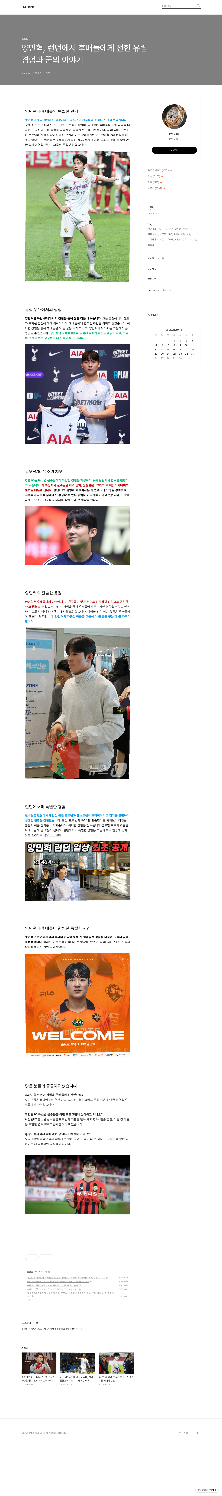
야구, (160, 228)
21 (168, 354)
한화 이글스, (153, 234)
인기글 (161, 257)
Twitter (167, 290)
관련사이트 (183, 1482)
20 (162, 354)
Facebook (153, 290)
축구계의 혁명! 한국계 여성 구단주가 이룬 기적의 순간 (52, 1334)
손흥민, (186, 228)
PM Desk (27, 7)
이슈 (155, 176)
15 (174, 349)
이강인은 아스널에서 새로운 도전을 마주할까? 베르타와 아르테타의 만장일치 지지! (66, 1327)
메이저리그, (153, 239)
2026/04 (174, 329)
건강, (193, 228)
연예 (155, 182)
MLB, (176, 234)
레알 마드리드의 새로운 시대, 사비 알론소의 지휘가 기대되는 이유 (58, 1330)
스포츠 (30, 1320)
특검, (171, 228)
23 (180, 354)
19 (156, 354)
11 (192, 345)
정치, (188, 234)
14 (168, 349)
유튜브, (186, 239)
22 (174, 354)
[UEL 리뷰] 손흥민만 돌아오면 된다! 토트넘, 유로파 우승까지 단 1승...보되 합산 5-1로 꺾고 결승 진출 (70, 1344)
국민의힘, (152, 228)
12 (156, 349)
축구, (165, 228)
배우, (162, 239)
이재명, (194, 239)
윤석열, (178, 228)
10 (186, 345)
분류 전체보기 (160, 170)
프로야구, (169, 239)
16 (180, 349)
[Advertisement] (77, 1267)
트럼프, (178, 239)
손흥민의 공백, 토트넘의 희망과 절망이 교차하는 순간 (52, 1338)
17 (186, 349)
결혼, (183, 234)
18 (192, 349)
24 (186, 354)
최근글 (151, 257)
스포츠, (163, 234)
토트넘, (151, 244)
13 (162, 349)
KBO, (170, 234)
